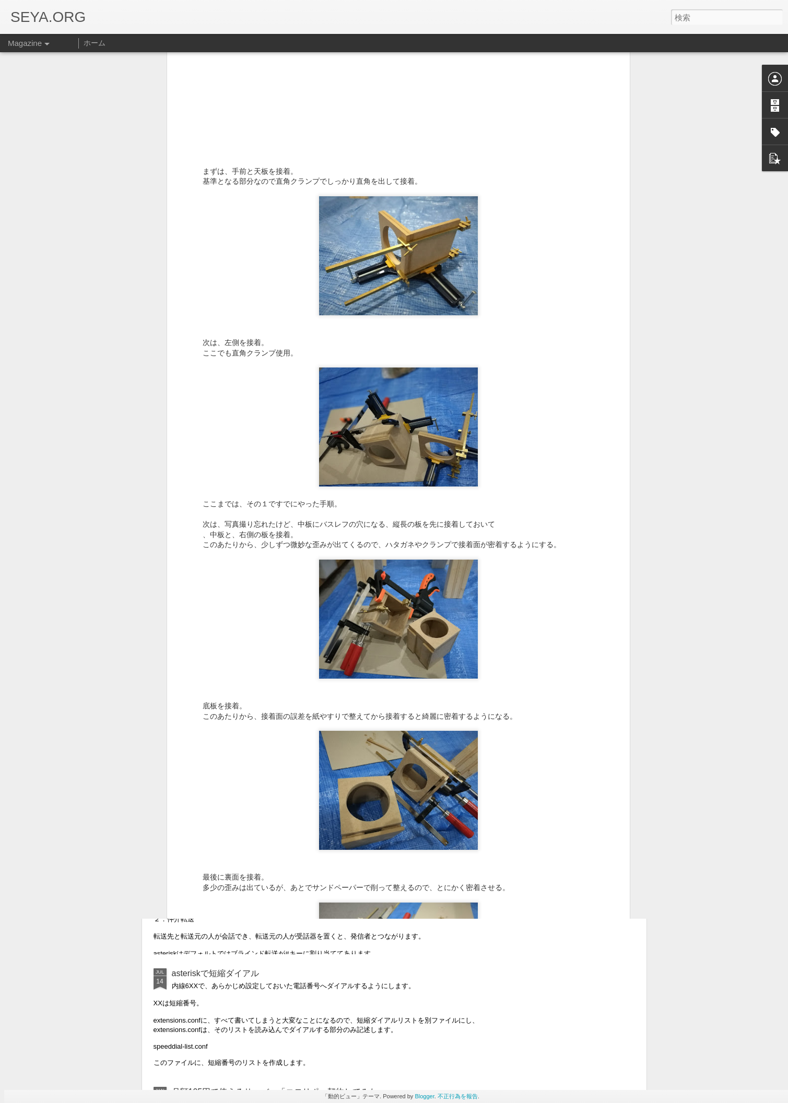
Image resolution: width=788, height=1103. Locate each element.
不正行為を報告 (458, 1096)
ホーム (94, 43)
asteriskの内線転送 (207, 854)
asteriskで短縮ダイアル (215, 973)
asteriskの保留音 (203, 736)
